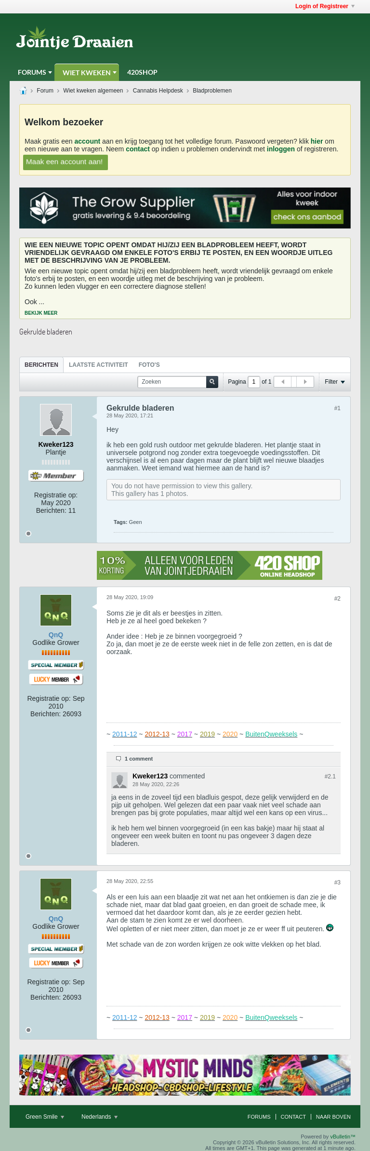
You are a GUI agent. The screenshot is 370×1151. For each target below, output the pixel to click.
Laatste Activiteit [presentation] (98, 364)
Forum (45, 90)
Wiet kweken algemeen (93, 90)
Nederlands (99, 1116)
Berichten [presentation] (41, 364)
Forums (32, 72)
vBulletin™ (343, 1136)
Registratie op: (56, 495)
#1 (337, 408)
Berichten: (51, 510)
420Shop (142, 72)
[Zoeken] (177, 382)
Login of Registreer (325, 6)
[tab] (41, 365)
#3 (337, 882)
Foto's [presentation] (149, 364)
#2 (337, 598)
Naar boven (333, 1117)
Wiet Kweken (87, 72)
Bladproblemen (212, 90)
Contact (293, 1117)
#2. (330, 776)
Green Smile (45, 1116)
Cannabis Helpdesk (158, 90)
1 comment (139, 759)
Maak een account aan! (64, 161)
